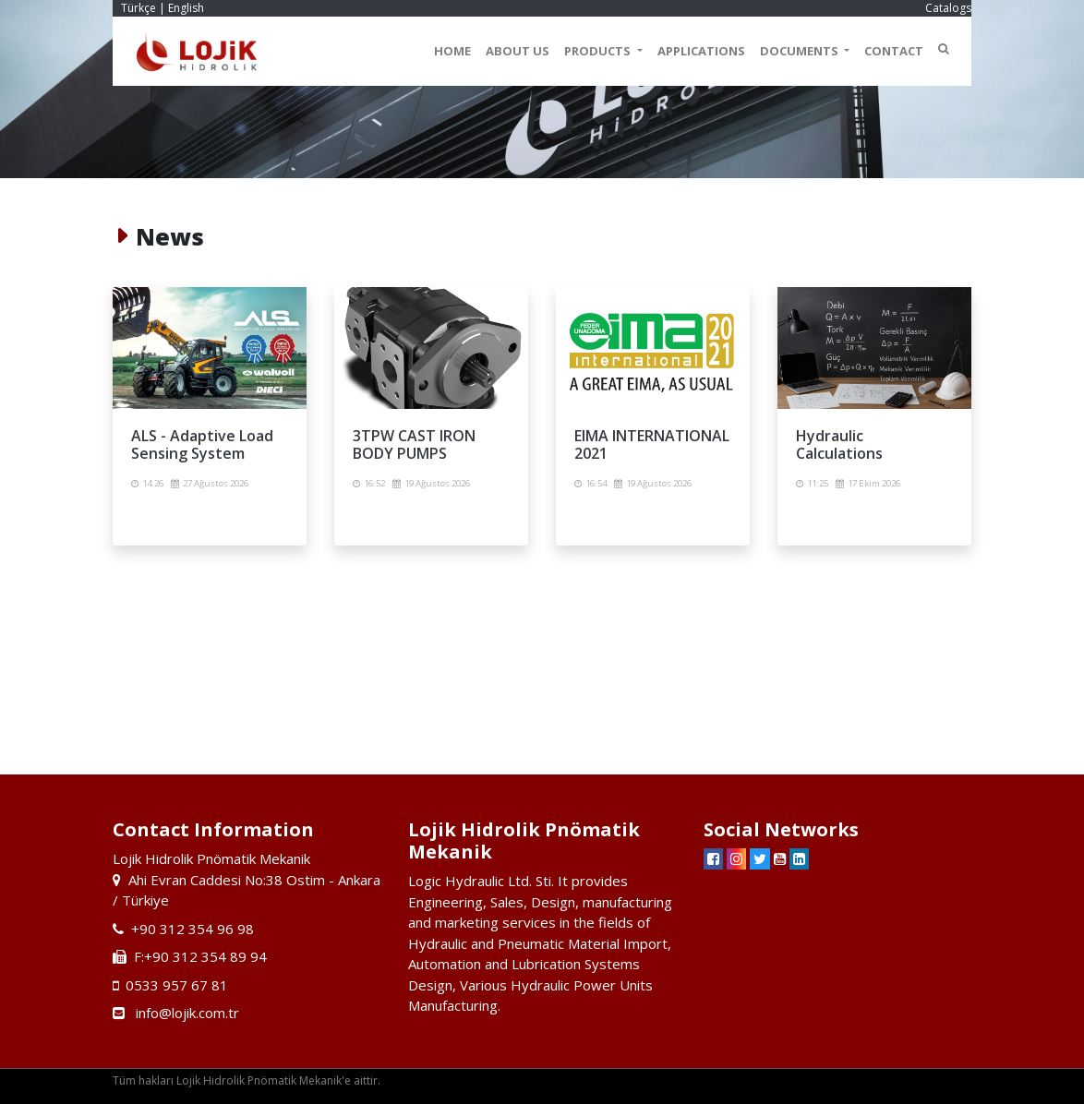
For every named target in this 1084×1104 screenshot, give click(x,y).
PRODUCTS (598, 50)
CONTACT (893, 50)
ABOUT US (517, 50)
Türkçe (138, 8)
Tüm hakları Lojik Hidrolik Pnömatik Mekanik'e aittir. (246, 1080)
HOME (452, 50)
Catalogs (948, 8)
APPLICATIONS (701, 50)
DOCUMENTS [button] (800, 50)
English (186, 8)
